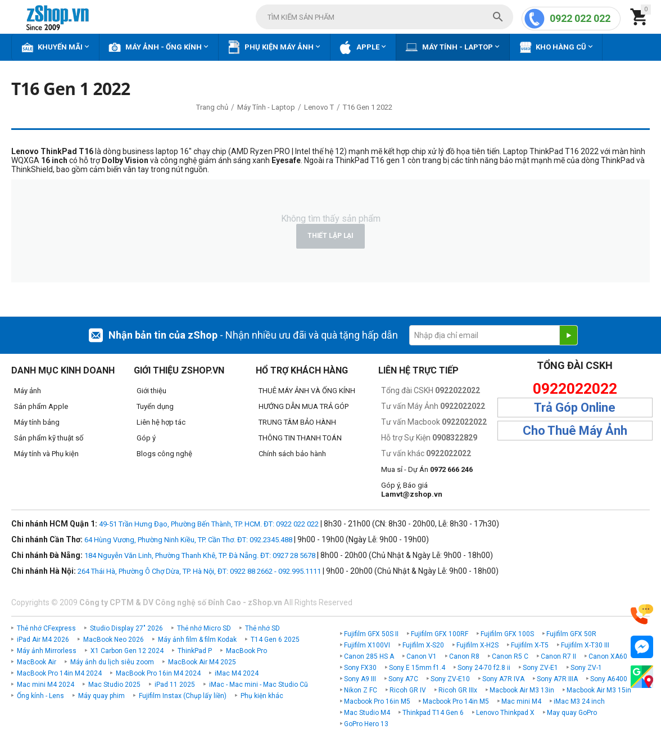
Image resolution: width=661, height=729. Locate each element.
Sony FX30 (360, 668)
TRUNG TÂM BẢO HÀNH (297, 422)
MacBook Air (36, 662)
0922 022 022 (580, 18)
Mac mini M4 (521, 701)
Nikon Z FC (360, 690)
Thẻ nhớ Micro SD (204, 628)
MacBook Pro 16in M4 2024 (158, 673)
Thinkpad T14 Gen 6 (433, 713)
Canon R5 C (510, 656)
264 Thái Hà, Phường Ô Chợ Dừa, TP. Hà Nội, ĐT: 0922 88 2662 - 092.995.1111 (199, 571)
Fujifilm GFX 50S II (371, 634)
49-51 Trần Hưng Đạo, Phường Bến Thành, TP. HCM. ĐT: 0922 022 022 (209, 524)
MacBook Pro (246, 651)
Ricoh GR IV (408, 690)
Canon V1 (421, 656)
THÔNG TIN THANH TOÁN (300, 438)
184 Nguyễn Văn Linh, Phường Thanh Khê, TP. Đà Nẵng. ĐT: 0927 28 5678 (199, 555)
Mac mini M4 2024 (45, 684)
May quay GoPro (572, 713)
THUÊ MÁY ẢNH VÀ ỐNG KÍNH (307, 390)
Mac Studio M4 (367, 713)
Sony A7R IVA (503, 679)
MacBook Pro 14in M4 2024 (59, 673)
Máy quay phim (101, 696)
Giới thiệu (151, 390)
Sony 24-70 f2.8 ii (484, 668)
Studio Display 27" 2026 (126, 628)
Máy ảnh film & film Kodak (197, 640)
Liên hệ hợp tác (161, 422)
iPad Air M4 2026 (43, 640)
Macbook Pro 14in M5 (456, 701)
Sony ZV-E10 (450, 679)
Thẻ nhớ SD (262, 628)
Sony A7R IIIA (557, 679)
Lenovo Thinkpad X (505, 713)
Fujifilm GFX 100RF (439, 634)
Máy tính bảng (37, 422)
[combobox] (384, 16)
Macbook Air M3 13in (522, 690)
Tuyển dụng (155, 406)
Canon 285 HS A (369, 656)
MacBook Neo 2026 (113, 640)
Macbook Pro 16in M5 (377, 701)
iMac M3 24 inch (579, 701)
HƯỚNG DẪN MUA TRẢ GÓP (303, 406)
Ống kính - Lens (40, 696)
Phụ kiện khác (262, 696)
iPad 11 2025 (175, 684)
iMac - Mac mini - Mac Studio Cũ (258, 684)
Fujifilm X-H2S (477, 645)
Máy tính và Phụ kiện (46, 453)
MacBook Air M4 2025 (202, 662)
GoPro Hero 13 (366, 724)
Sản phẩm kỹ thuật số (48, 438)
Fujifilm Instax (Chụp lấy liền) (183, 696)
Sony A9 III (360, 679)
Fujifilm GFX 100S (507, 634)
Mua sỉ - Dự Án (427, 469)
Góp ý (146, 438)
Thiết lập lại (330, 236)
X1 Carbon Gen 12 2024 (127, 651)
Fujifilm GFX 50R (571, 634)
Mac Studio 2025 (114, 684)
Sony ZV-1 (586, 668)
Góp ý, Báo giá (411, 489)
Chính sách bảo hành (292, 453)
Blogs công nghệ (164, 453)
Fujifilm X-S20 (423, 645)
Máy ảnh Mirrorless (46, 651)
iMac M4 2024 (237, 673)
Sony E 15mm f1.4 (417, 668)
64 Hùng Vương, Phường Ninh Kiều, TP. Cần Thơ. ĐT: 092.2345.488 (188, 540)
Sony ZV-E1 (540, 668)
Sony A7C (403, 679)
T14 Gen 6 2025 (275, 640)
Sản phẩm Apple (41, 406)
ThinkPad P (195, 651)
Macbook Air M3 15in (599, 690)
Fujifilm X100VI (367, 645)
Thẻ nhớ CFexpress (46, 628)
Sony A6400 (608, 679)
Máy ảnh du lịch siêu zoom (112, 662)
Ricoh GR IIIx (457, 690)
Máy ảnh (27, 390)
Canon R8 (464, 656)
